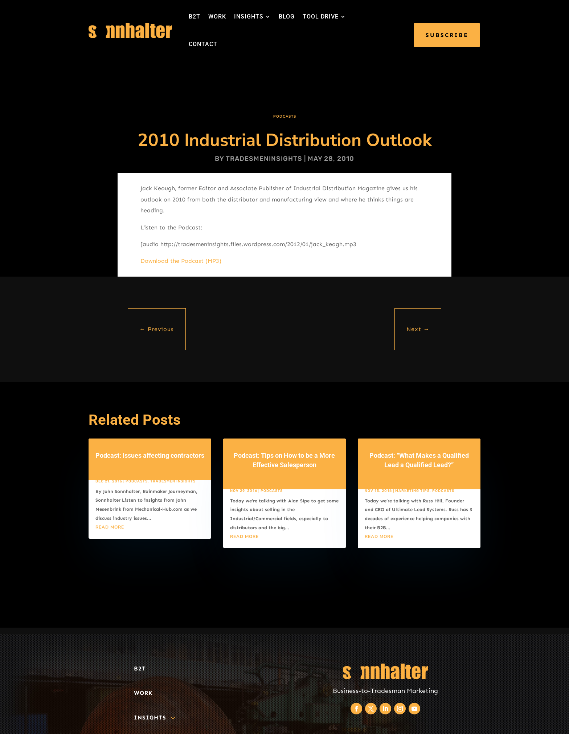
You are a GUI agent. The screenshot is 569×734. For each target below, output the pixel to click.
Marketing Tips (412, 491)
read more (109, 527)
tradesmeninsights (264, 159)
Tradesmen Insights (173, 481)
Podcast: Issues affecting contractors (149, 455)
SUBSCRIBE (447, 35)
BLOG (287, 16)
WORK (217, 16)
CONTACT (203, 44)
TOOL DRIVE (321, 16)
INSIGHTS (248, 16)
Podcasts (284, 116)
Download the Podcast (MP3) (180, 260)
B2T (194, 16)
